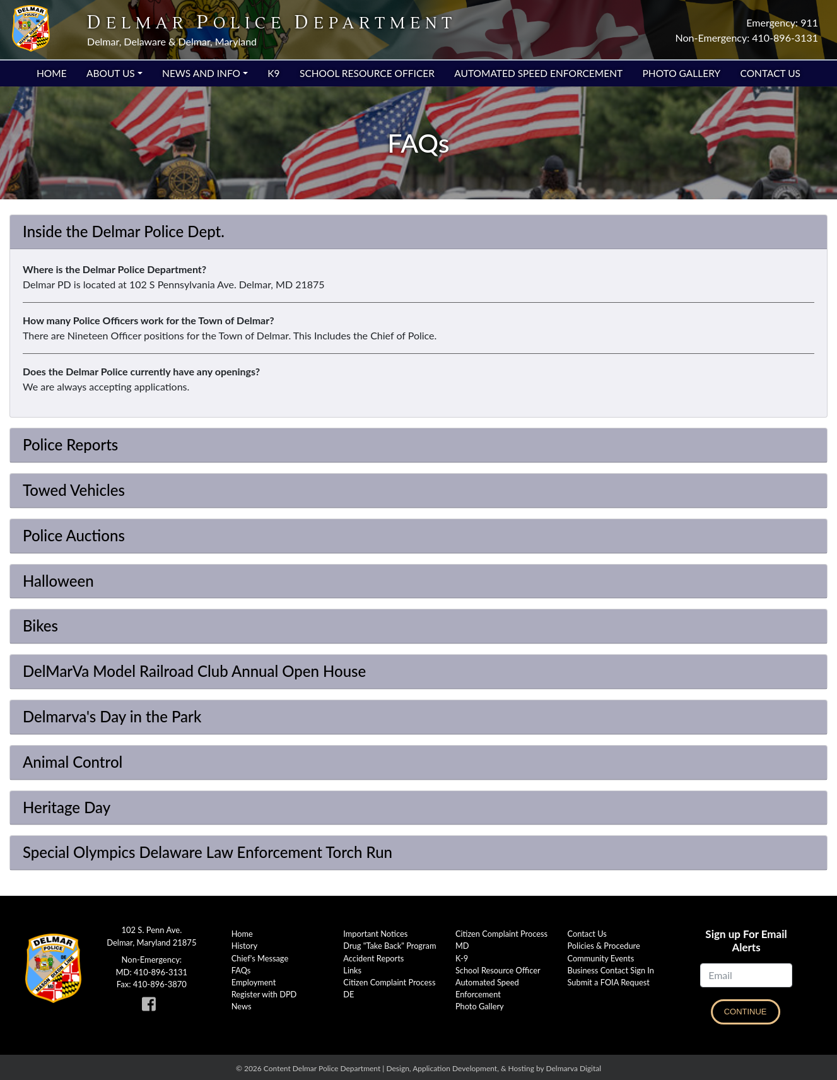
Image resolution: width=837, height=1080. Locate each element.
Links (352, 970)
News (241, 1006)
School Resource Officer (367, 73)
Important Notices (375, 934)
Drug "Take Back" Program (389, 946)
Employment (253, 982)
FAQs (241, 970)
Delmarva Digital (573, 1068)
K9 (273, 73)
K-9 (461, 958)
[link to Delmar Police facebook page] (151, 1007)
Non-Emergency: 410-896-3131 (747, 38)
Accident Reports (373, 958)
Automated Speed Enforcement (538, 73)
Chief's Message (259, 958)
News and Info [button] (201, 73)
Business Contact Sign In (611, 970)
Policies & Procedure (604, 946)
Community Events (601, 958)
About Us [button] (110, 73)
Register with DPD (264, 994)
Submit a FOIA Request (609, 982)
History (244, 946)
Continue (745, 1011)
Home (52, 73)
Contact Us (770, 73)
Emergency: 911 (782, 22)
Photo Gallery (682, 73)
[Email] (746, 975)
